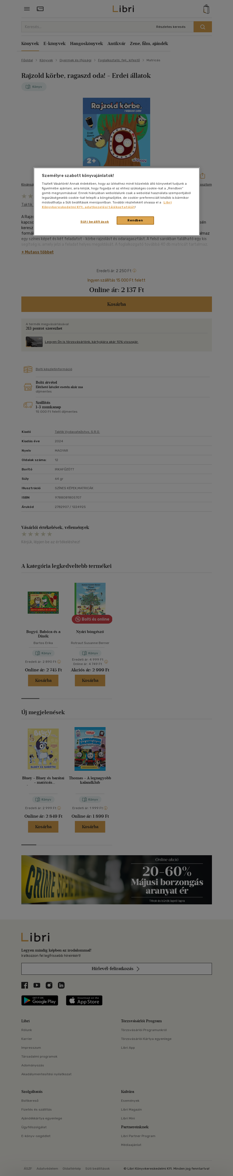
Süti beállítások (94, 222)
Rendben (135, 220)
